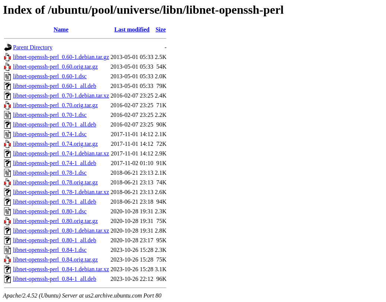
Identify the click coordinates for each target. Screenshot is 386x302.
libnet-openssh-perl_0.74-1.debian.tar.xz (61, 153)
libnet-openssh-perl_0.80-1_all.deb (54, 240)
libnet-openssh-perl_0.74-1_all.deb (54, 163)
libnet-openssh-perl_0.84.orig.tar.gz (55, 259)
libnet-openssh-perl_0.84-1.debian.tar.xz (61, 269)
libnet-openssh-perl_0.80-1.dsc (50, 211)
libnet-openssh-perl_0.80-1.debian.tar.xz (61, 230)
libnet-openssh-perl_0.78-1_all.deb (54, 201)
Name (60, 29)
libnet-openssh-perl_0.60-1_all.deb (54, 86)
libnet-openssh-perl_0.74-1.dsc (50, 134)
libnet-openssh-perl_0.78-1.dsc (50, 173)
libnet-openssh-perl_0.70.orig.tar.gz (55, 105)
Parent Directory (32, 47)
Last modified (132, 29)
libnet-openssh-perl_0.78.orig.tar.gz (55, 182)
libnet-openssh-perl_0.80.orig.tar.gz (55, 221)
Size (161, 29)
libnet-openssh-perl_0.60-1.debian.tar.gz (61, 57)
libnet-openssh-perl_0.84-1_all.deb (54, 279)
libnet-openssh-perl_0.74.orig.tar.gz (55, 144)
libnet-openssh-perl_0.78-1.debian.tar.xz (61, 192)
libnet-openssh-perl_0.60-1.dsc (50, 76)
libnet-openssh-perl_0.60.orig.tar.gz (55, 66)
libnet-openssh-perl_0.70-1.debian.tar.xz (61, 95)
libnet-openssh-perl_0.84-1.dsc (50, 250)
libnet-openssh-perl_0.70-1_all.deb (54, 124)
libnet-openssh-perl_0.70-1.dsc (50, 115)
